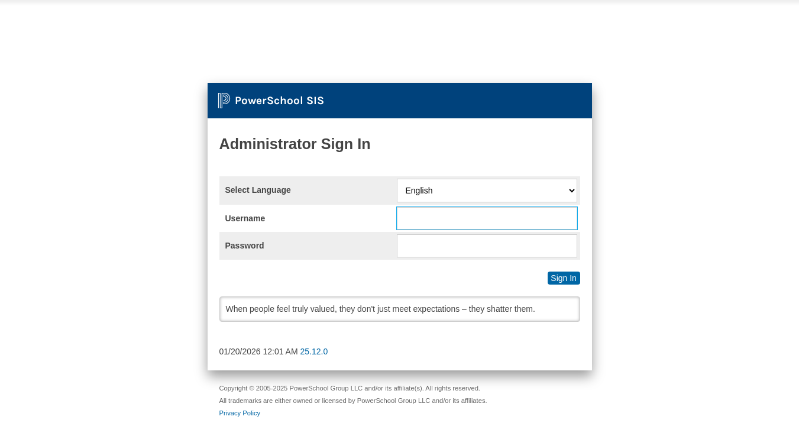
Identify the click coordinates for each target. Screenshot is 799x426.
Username (245, 218)
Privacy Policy (240, 413)
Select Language (258, 190)
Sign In (564, 278)
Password (244, 245)
